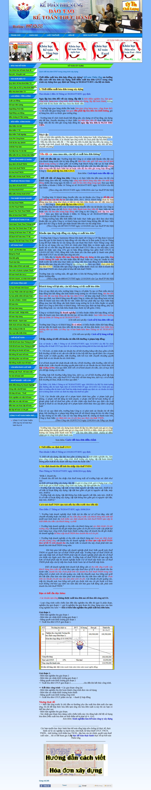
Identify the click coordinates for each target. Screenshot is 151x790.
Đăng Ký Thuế (14, 254)
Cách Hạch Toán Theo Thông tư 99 (22, 224)
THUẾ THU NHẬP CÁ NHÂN (21, 160)
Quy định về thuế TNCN (18, 164)
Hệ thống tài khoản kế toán (19, 350)
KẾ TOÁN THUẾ (17, 245)
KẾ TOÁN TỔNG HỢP (19, 283)
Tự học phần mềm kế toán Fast (21, 296)
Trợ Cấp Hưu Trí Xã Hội (17, 151)
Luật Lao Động (14, 101)
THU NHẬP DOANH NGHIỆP (21, 198)
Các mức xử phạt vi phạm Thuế (21, 270)
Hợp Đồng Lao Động (16, 113)
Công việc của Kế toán (17, 389)
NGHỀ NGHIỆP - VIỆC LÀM (21, 380)
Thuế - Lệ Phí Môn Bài (17, 250)
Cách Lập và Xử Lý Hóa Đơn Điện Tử (23, 87)
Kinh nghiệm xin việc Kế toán (20, 397)
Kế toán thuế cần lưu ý (17, 274)
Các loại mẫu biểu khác (18, 333)
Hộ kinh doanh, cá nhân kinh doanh (22, 279)
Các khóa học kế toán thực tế (20, 70)
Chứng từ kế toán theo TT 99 (20, 232)
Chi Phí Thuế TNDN (16, 207)
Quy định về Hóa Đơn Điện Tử (20, 83)
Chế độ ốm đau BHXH (17, 143)
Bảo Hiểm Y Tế (14, 130)
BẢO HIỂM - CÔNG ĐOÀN (20, 122)
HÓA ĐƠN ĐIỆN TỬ (18, 79)
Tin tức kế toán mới (16, 376)
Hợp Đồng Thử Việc (16, 109)
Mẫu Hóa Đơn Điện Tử (17, 92)
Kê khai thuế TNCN (16, 172)
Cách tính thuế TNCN (17, 168)
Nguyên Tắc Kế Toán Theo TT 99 (21, 241)
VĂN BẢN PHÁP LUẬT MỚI (21, 367)
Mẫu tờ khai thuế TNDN (18, 215)
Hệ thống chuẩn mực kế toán (20, 363)
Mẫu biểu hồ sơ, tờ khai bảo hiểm (21, 155)
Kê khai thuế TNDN (16, 203)
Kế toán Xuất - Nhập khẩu (19, 312)
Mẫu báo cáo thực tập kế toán (20, 406)
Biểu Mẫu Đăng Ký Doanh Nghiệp (21, 385)
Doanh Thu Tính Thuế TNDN (19, 211)
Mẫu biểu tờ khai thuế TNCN (19, 176)
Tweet (64, 785)
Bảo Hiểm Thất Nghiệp (17, 134)
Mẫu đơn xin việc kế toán (18, 401)
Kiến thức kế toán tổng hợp (19, 325)
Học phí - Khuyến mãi (17, 74)
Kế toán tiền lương (16, 105)
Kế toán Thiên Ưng (93, 77)
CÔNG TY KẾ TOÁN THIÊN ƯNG (22, 415)
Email (84, 786)
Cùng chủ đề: (44, 781)
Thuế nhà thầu (14, 262)
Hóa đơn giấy (14, 258)
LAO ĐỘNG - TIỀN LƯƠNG (21, 96)
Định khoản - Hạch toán (18, 321)
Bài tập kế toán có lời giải (18, 410)
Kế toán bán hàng (15, 308)
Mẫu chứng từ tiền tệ (17, 329)
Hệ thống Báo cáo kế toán (19, 359)
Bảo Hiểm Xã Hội (15, 126)
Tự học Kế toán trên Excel (19, 288)
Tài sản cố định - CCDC (18, 300)
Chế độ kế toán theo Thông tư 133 (22, 342)
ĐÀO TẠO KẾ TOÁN (18, 66)
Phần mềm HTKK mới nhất (19, 266)
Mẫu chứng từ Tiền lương (18, 117)
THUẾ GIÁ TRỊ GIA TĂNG (20, 181)
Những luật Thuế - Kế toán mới (20, 372)
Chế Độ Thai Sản (15, 147)
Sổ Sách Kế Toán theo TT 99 (19, 237)
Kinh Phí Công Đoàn (16, 139)
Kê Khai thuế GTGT (16, 190)
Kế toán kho (13, 304)
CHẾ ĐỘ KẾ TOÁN (17, 338)
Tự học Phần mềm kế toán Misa (21, 292)
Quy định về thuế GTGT (18, 185)
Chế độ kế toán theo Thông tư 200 (22, 346)
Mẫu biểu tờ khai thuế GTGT (19, 194)
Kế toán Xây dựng (16, 317)
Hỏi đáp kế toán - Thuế (17, 393)
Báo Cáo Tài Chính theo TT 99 (20, 228)
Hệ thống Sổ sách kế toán (19, 354)
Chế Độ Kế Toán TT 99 (20, 220)
